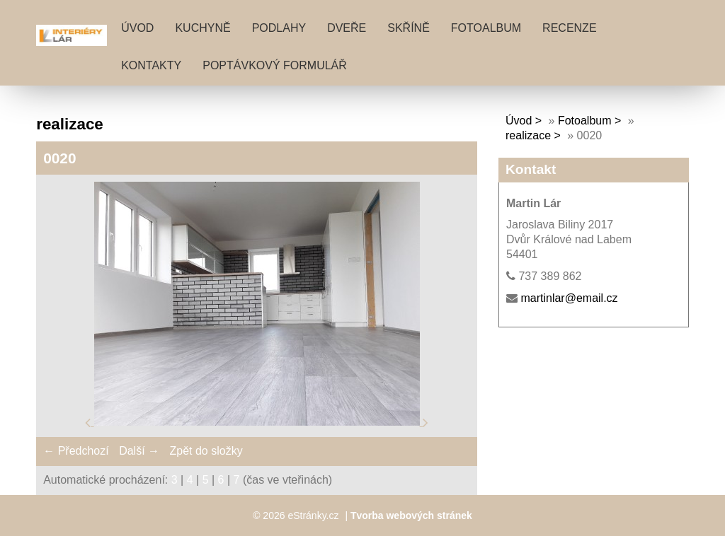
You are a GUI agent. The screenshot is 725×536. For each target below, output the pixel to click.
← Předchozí (75, 451)
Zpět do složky (205, 451)
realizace (528, 135)
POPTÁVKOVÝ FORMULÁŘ (274, 65)
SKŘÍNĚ (408, 28)
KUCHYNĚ (202, 28)
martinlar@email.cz (568, 298)
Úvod (137, 28)
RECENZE (569, 28)
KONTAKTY (151, 65)
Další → (139, 451)
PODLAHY (279, 28)
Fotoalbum (486, 28)
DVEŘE (346, 28)
